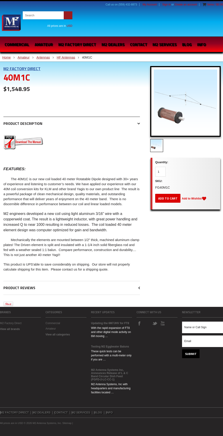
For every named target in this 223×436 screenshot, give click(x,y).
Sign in (166, 4)
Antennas (43, 57)
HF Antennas (66, 57)
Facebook (139, 323)
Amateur (44, 44)
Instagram (147, 323)
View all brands (10, 329)
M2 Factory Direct (22, 69)
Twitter (154, 323)
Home (6, 57)
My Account (150, 4)
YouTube (162, 323)
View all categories (58, 334)
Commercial (17, 44)
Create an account (186, 4)
